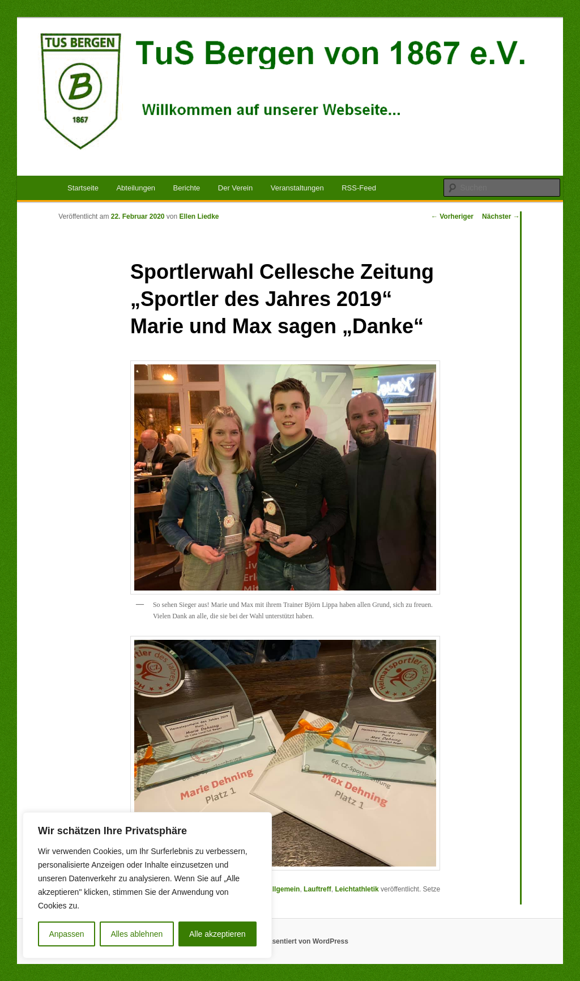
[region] (147, 885)
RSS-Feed (359, 188)
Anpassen (66, 933)
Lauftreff (317, 889)
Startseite (83, 188)
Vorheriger (452, 216)
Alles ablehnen (136, 933)
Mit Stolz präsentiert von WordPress (290, 941)
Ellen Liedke (199, 216)
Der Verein (235, 188)
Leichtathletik (356, 889)
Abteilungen (135, 188)
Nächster (501, 216)
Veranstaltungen (297, 188)
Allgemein (283, 889)
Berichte (187, 188)
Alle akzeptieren (217, 933)
